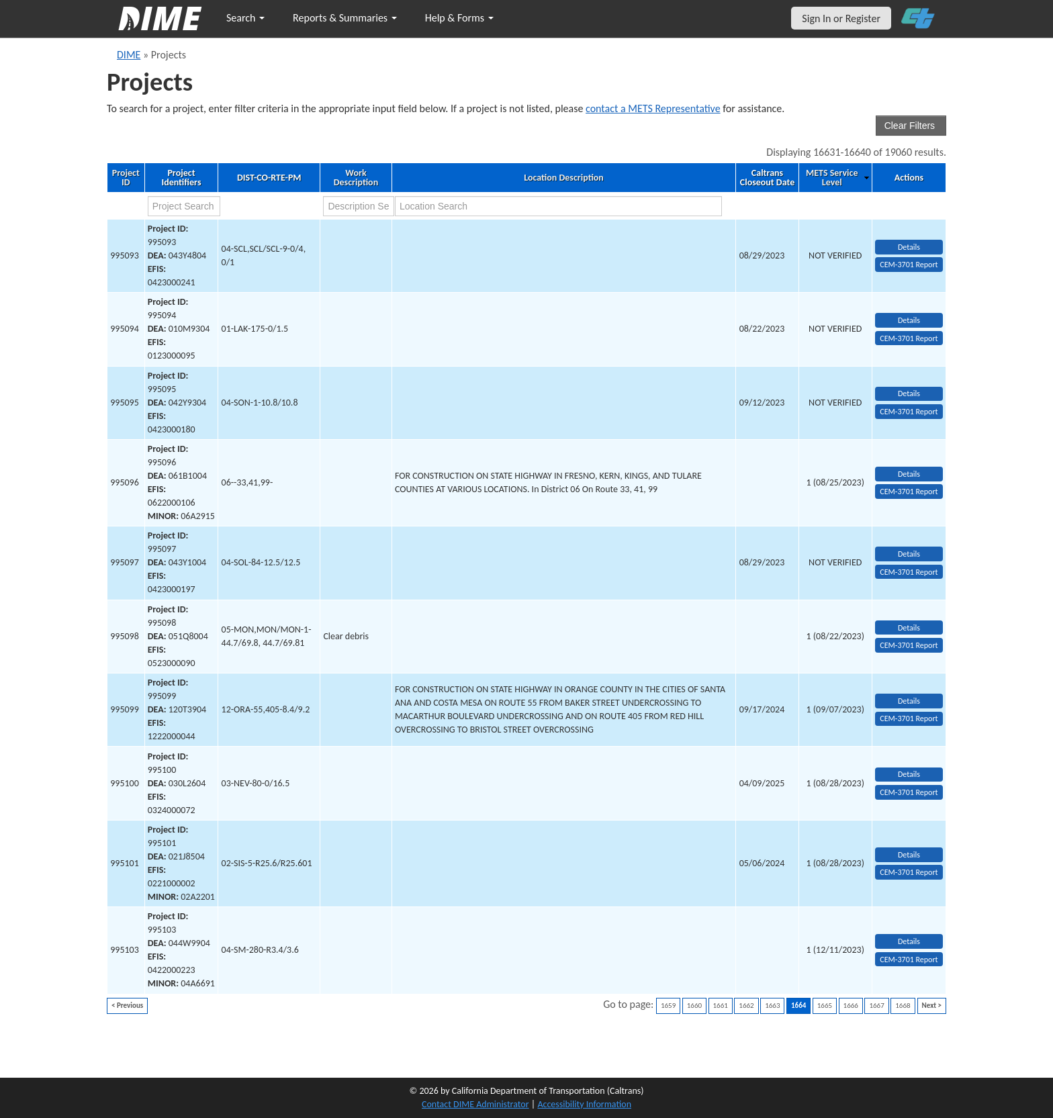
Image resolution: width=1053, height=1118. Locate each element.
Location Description (564, 178)
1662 (746, 1005)
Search (245, 17)
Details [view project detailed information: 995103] (909, 941)
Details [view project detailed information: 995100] (909, 774)
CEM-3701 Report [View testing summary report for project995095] (908, 411)
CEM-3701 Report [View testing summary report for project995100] (908, 792)
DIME (128, 54)
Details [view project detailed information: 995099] (909, 701)
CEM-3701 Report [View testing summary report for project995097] (908, 572)
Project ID (126, 178)
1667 (876, 1005)
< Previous (127, 1005)
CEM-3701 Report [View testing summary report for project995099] (908, 718)
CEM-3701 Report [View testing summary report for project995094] (908, 338)
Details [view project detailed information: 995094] (909, 320)
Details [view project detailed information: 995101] (909, 854)
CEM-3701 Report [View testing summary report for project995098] (908, 645)
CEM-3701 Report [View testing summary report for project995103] (908, 959)
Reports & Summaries (345, 17)
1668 (902, 1005)
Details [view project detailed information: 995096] (909, 474)
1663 (772, 1005)
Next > (932, 1005)
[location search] (558, 206)
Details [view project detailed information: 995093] (909, 247)
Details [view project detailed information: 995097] (909, 554)
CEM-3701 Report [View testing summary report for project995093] (908, 264)
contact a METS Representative (653, 108)
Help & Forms (459, 17)
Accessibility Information (584, 1104)
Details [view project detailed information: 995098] (909, 628)
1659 (668, 1005)
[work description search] (358, 206)
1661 (720, 1005)
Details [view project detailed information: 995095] (909, 393)
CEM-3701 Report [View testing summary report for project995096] (908, 491)
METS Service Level (832, 178)
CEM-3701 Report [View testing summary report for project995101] (908, 872)
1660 (694, 1005)
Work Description (356, 178)
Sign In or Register (841, 18)
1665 (824, 1005)
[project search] (184, 206)
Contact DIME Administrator (475, 1104)
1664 (798, 1005)
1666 (850, 1005)
